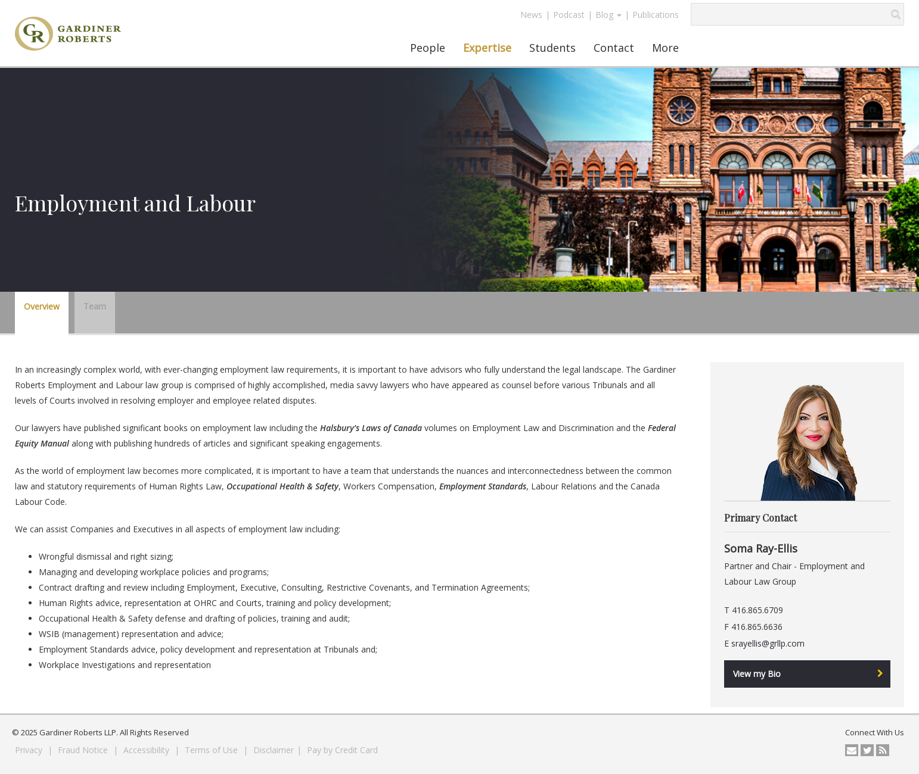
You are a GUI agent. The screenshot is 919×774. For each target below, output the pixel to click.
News (531, 14)
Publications (655, 14)
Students (552, 47)
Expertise (487, 47)
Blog (608, 14)
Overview (42, 306)
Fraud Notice (84, 750)
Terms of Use (212, 750)
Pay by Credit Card (342, 750)
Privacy (30, 750)
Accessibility (147, 750)
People (427, 47)
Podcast (569, 14)
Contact (614, 47)
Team (94, 306)
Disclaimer (273, 750)
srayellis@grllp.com (768, 643)
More (665, 47)
